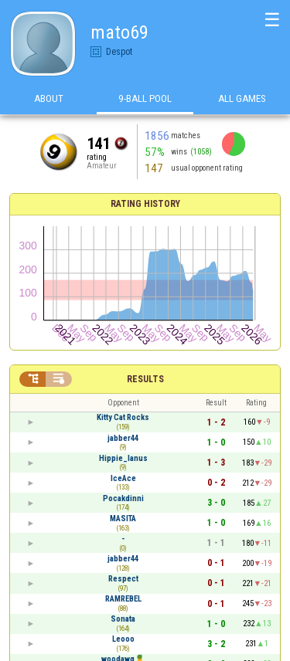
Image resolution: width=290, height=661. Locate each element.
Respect (123, 579)
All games (242, 99)
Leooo (123, 639)
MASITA (123, 519)
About (48, 99)
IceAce (123, 478)
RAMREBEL (123, 599)
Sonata (123, 619)
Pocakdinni (123, 498)
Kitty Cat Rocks (123, 417)
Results (145, 379)
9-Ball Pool (145, 99)
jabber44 (122, 438)
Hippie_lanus (123, 458)
